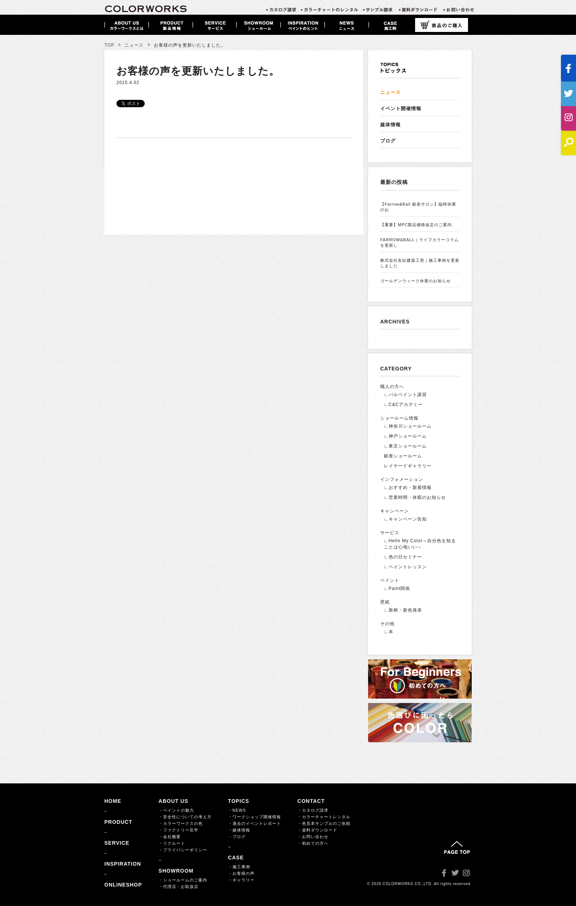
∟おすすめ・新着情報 (408, 487)
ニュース (134, 45)
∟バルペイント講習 (405, 394)
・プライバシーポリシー (183, 850)
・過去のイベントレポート (254, 823)
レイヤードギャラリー (408, 465)
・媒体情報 (239, 830)
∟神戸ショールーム (405, 436)
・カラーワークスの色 (181, 823)
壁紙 (385, 602)
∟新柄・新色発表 (403, 610)
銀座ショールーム (403, 456)
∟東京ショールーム (405, 446)
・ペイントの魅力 (176, 810)
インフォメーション (401, 479)
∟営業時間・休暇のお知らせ (415, 497)
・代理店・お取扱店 (178, 886)
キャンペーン (394, 511)
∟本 (388, 631)
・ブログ (237, 836)
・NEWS (237, 810)
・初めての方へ (313, 843)
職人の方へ (392, 386)
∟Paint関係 (397, 588)
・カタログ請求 (313, 810)
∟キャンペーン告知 (405, 519)
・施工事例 (239, 867)
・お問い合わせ (313, 836)
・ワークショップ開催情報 (254, 817)
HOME (112, 801)
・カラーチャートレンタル (324, 817)
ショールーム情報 (399, 418)
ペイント (389, 580)
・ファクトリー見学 (178, 830)
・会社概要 (170, 836)
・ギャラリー (241, 880)
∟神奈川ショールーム (408, 426)
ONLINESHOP (123, 885)
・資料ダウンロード (317, 830)
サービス (389, 532)
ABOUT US (173, 801)
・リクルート (172, 843)
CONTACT (311, 801)
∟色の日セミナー (403, 556)
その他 (387, 623)
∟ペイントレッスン (405, 566)
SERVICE (116, 843)
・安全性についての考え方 (185, 817)
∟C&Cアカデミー (403, 404)
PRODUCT (118, 822)
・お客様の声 (241, 873)
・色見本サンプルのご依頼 (324, 823)
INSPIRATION (122, 864)
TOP (109, 45)
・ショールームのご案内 (183, 880)
